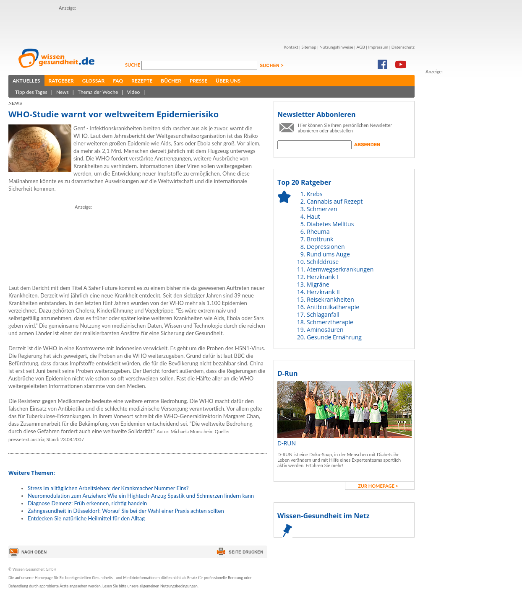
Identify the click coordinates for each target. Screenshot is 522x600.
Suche (133, 64)
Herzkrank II (323, 292)
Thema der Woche (98, 92)
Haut (313, 216)
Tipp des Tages (31, 92)
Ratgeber (61, 81)
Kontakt (291, 46)
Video (133, 92)
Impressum (378, 46)
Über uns (228, 81)
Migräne (318, 284)
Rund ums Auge (328, 254)
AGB (360, 46)
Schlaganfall (323, 314)
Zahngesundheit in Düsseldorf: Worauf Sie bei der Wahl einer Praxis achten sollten (126, 510)
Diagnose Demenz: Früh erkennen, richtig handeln (87, 503)
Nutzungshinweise (336, 46)
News (62, 92)
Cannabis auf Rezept (335, 201)
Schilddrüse (323, 262)
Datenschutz (403, 46)
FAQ (118, 81)
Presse (198, 81)
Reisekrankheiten (330, 299)
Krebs (314, 194)
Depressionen (326, 247)
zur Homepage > (378, 486)
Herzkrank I (322, 277)
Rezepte (141, 81)
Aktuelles (26, 81)
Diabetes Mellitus (330, 224)
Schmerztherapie (330, 322)
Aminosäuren (325, 330)
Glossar (93, 81)
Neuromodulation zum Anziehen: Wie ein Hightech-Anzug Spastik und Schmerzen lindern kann (141, 495)
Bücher (171, 81)
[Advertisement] (108, 24)
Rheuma (318, 231)
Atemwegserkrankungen (340, 269)
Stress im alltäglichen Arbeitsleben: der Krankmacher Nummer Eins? (108, 488)
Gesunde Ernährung (334, 337)
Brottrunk (320, 239)
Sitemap (308, 46)
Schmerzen (322, 209)
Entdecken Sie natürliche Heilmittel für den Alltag (86, 518)
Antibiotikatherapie (333, 307)
